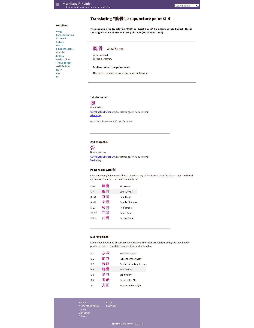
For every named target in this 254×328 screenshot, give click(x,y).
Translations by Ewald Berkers (89, 7)
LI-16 (92, 186)
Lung (59, 31)
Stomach (61, 38)
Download (111, 305)
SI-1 (92, 253)
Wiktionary (95, 115)
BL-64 (93, 197)
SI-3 (92, 264)
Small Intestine (65, 48)
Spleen (60, 42)
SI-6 (92, 280)
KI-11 (93, 207)
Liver (59, 69)
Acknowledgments (89, 305)
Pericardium (63, 59)
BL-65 (93, 202)
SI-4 (92, 191)
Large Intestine (65, 34)
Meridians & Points (76, 3)
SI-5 (92, 274)
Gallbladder (63, 66)
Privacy (83, 316)
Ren (58, 73)
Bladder (60, 52)
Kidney (60, 55)
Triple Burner (63, 62)
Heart (59, 45)
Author (82, 302)
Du (57, 76)
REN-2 (93, 218)
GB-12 (93, 213)
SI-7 (92, 285)
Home (109, 302)
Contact (83, 309)
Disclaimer (84, 312)
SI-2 (92, 258)
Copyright (115, 323)
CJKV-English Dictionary (102, 111)
